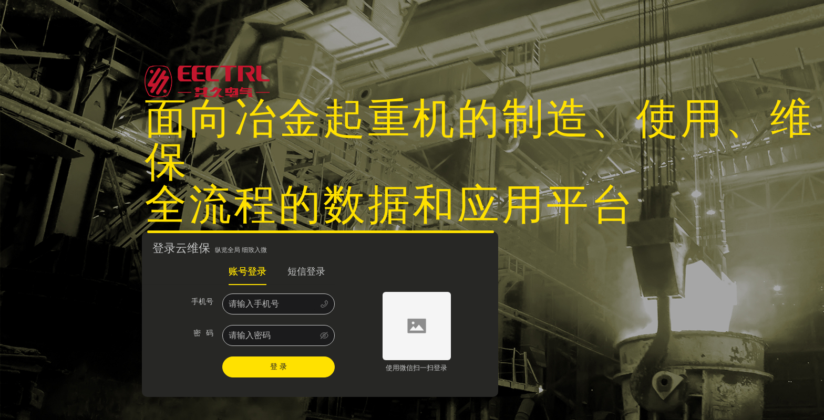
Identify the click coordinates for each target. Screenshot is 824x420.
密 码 (205, 333)
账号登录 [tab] (247, 271)
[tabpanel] (238, 335)
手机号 (204, 302)
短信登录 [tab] (306, 271)
